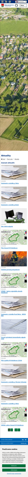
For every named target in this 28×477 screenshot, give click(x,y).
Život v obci (10, 159)
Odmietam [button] (14, 470)
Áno (23, 439)
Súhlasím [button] (14, 466)
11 (16, 430)
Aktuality (17, 159)
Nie (26, 439)
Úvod (3, 159)
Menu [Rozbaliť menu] (23, 5)
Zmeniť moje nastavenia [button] (14, 473)
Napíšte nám (23, 443)
